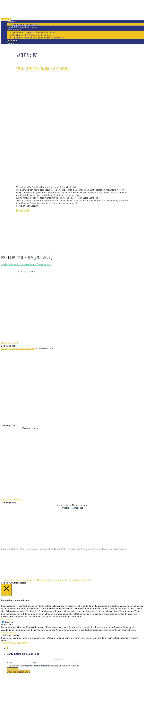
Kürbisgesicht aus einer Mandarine (18, 348)
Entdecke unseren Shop (18, 671)
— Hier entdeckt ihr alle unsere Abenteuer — (26, 264)
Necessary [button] (6, 619)
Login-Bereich (14, 29)
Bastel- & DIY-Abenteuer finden (22, 27)
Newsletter (73, 548)
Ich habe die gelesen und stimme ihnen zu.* (46, 665)
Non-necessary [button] (8, 632)
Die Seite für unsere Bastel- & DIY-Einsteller (33, 32)
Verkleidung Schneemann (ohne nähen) (43, 68)
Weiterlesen (22, 210)
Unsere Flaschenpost (72, 507)
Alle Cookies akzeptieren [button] (49, 580)
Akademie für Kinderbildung (25, 24)
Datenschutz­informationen (37, 665)
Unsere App (12, 40)
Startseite (12, 21)
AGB (64, 548)
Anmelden (6, 19)
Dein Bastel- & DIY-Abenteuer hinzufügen (32, 35)
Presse (122, 548)
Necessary (9, 621)
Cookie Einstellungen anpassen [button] (19, 580)
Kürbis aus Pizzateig (11, 499)
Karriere (113, 548)
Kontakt (10, 43)
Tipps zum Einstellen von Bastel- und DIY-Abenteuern (38, 37)
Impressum (31, 548)
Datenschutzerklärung (49, 548)
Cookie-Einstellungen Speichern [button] (77, 580)
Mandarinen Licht (9, 342)
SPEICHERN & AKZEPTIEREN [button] (15, 643)
